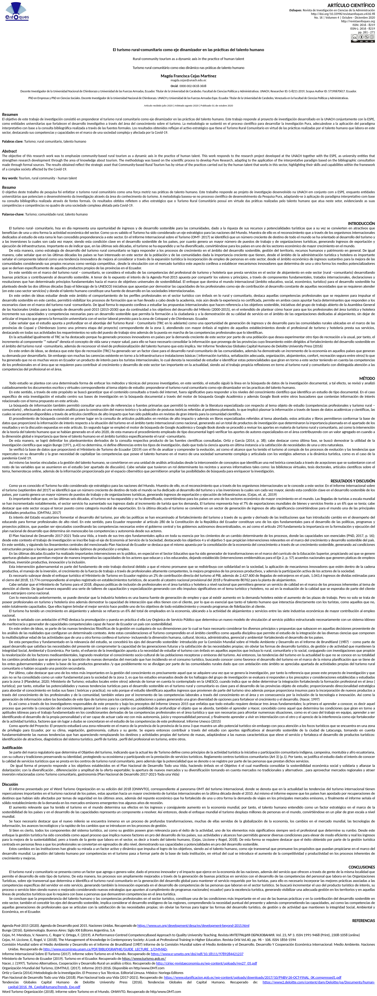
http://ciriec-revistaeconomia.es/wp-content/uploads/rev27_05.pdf (206, 963)
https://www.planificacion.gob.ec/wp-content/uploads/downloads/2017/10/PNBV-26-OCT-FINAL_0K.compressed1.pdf (252, 977)
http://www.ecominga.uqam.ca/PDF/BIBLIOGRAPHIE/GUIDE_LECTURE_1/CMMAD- (105, 949)
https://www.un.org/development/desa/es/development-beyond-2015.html (193, 925)
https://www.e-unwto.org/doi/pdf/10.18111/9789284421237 (197, 953)
